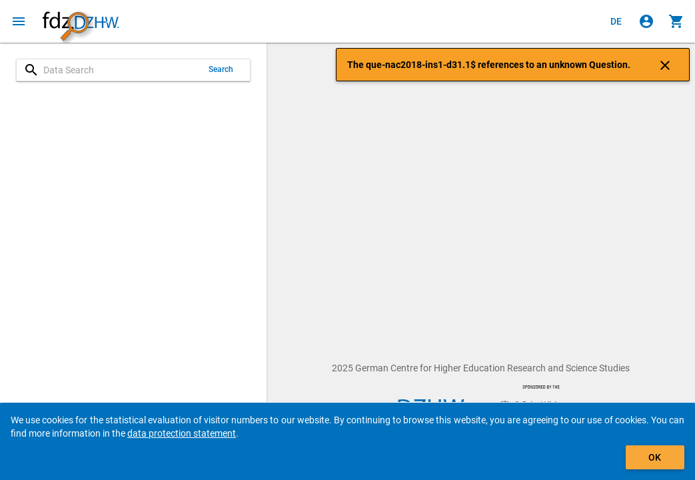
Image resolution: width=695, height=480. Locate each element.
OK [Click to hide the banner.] (654, 457)
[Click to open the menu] (18, 21)
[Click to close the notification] (665, 65)
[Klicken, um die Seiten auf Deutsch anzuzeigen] (616, 21)
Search (221, 69)
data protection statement (181, 433)
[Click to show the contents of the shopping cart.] (676, 21)
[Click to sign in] (646, 21)
